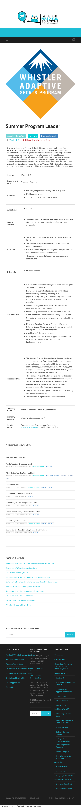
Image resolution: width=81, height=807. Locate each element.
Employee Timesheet (64, 784)
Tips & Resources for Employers (63, 757)
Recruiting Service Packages (63, 745)
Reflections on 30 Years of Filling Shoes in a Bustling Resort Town (30, 563)
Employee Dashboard (62, 779)
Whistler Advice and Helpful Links (18, 605)
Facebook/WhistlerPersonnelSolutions (20, 655)
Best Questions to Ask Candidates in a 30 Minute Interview (28, 577)
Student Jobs (61, 696)
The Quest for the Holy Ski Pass (17, 572)
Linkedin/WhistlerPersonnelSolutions (20, 669)
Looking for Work (61, 673)
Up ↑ (73, 798)
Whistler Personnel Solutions (25, 798)
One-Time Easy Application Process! (64, 690)
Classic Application (63, 701)
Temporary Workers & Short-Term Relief (64, 721)
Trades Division (62, 727)
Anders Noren (63, 798)
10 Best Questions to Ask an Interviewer (21, 600)
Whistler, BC (14, 140)
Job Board (60, 678)
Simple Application (13, 682)
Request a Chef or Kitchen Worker (64, 740)
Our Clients (60, 771)
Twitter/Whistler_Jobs (14, 664)
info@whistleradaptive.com (32, 427)
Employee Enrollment (64, 788)
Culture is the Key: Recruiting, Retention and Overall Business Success (32, 582)
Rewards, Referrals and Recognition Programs (23, 586)
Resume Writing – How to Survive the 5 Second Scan (25, 591)
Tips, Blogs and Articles (64, 776)
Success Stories (62, 766)
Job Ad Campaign (62, 751)
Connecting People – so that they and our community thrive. (63, 666)
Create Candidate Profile (15, 678)
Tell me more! (61, 705)
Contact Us (10, 687)
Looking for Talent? (61, 709)
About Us (58, 762)
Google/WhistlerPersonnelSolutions (19, 673)
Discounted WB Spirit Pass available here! (21, 568)
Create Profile (59, 659)
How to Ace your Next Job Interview (19, 596)
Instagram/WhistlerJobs (15, 659)
